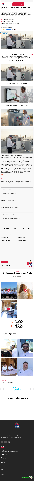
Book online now (18, 4)
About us (2, 466)
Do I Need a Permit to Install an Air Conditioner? (8, 196)
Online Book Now (4, 261)
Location (2, 471)
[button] (31, 279)
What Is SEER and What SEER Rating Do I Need (8, 189)
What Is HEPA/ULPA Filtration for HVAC (7, 210)
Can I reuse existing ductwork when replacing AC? (8, 199)
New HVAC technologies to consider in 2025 (7, 214)
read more (3, 173)
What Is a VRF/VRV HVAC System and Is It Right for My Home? (10, 217)
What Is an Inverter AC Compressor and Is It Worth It (9, 203)
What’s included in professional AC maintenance (8, 192)
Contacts (2, 474)
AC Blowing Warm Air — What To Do (6, 185)
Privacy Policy (3, 476)
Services (2, 469)
